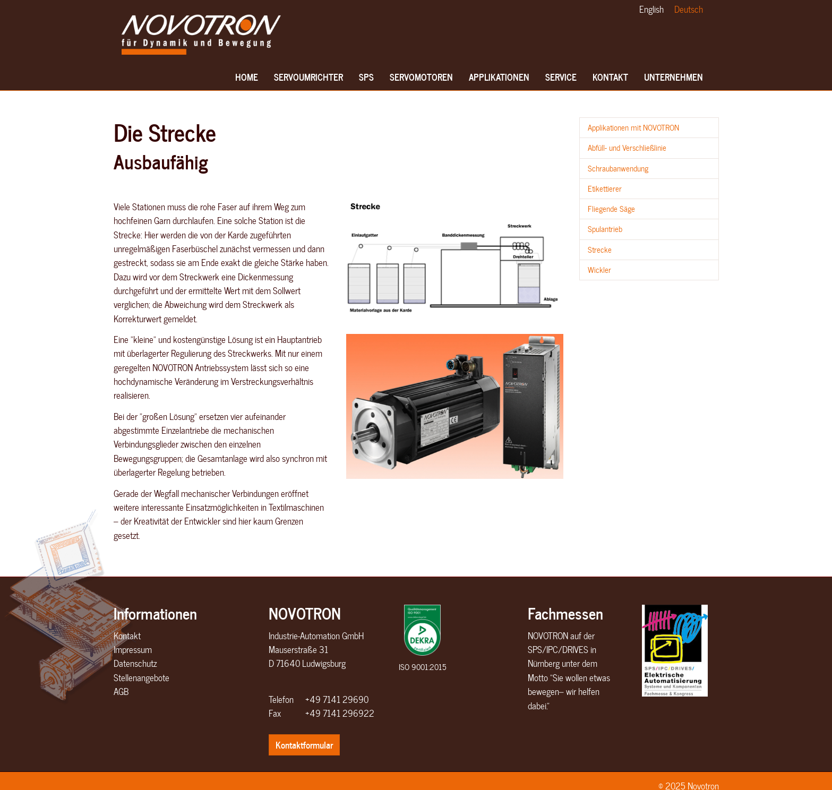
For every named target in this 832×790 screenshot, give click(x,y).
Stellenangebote (141, 677)
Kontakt (127, 635)
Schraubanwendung (618, 168)
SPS (368, 80)
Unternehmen (673, 80)
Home (247, 80)
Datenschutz (135, 663)
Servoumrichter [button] (308, 80)
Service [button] (561, 80)
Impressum (133, 649)
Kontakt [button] (610, 80)
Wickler (599, 269)
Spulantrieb (605, 228)
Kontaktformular (304, 744)
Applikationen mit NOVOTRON (633, 127)
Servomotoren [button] (421, 80)
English (651, 9)
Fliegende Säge (611, 208)
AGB (121, 691)
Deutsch (688, 9)
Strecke (600, 249)
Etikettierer (605, 188)
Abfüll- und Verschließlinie (627, 147)
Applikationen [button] (499, 80)
